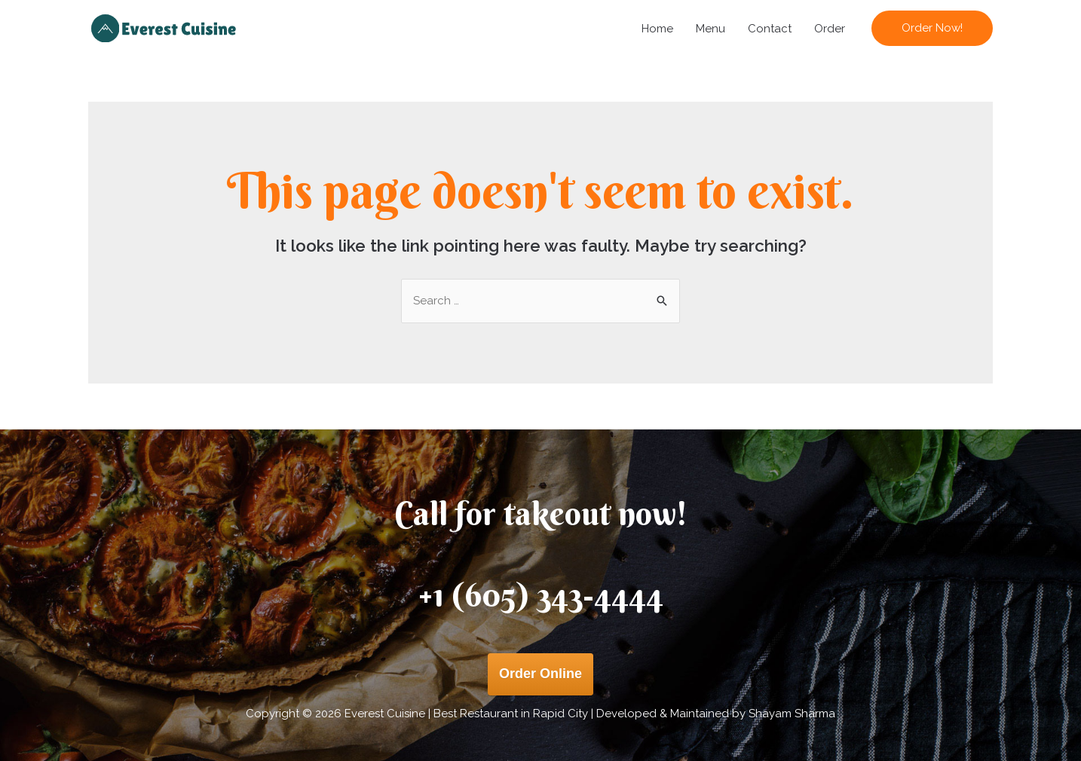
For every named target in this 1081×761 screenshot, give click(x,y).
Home (657, 28)
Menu (710, 28)
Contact (770, 28)
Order (829, 28)
